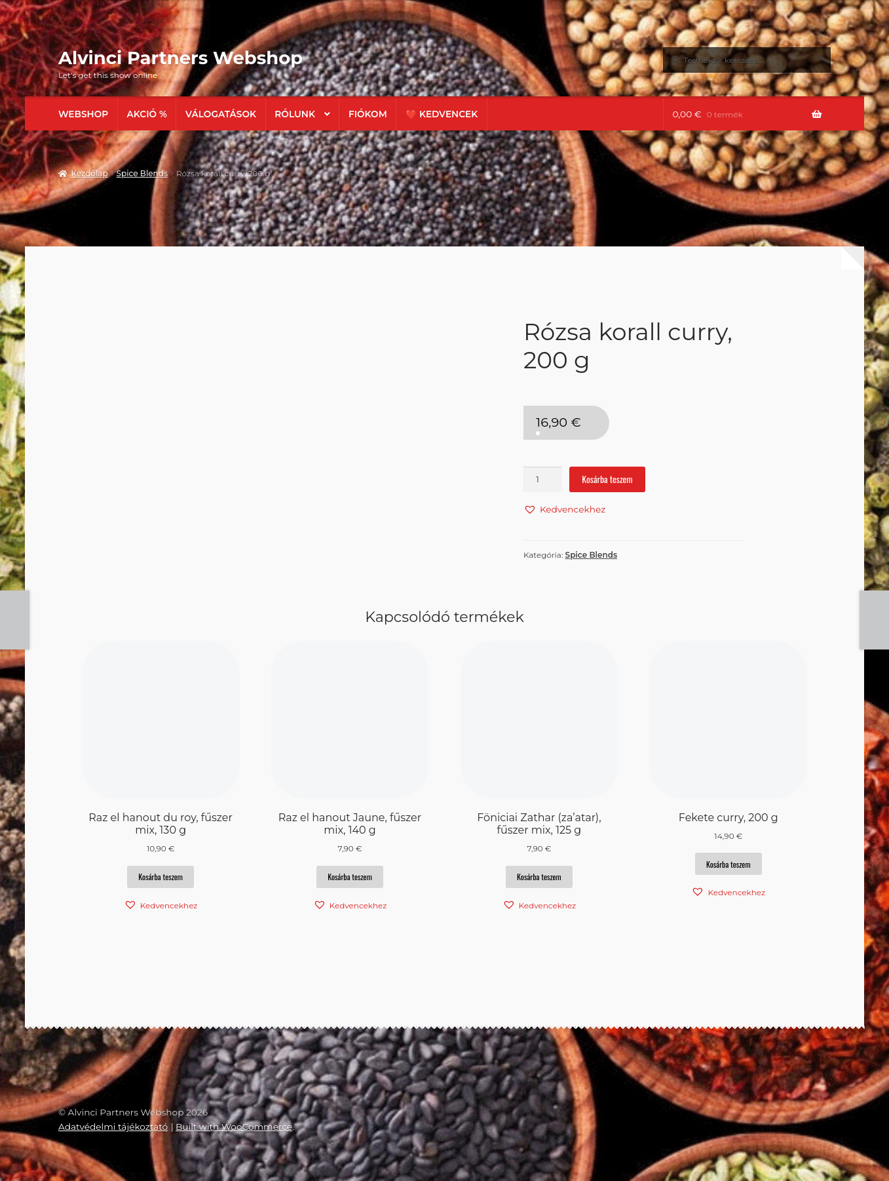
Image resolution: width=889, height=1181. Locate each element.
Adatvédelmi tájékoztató (113, 1126)
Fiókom (368, 114)
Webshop (83, 114)
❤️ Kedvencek (442, 114)
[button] (564, 509)
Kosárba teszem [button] (160, 876)
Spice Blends (142, 173)
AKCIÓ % (147, 114)
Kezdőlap (89, 173)
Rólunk (294, 114)
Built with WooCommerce (234, 1126)
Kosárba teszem (607, 479)
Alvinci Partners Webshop (180, 58)
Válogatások (220, 114)
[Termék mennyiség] (542, 479)
